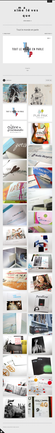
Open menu (26, 20)
